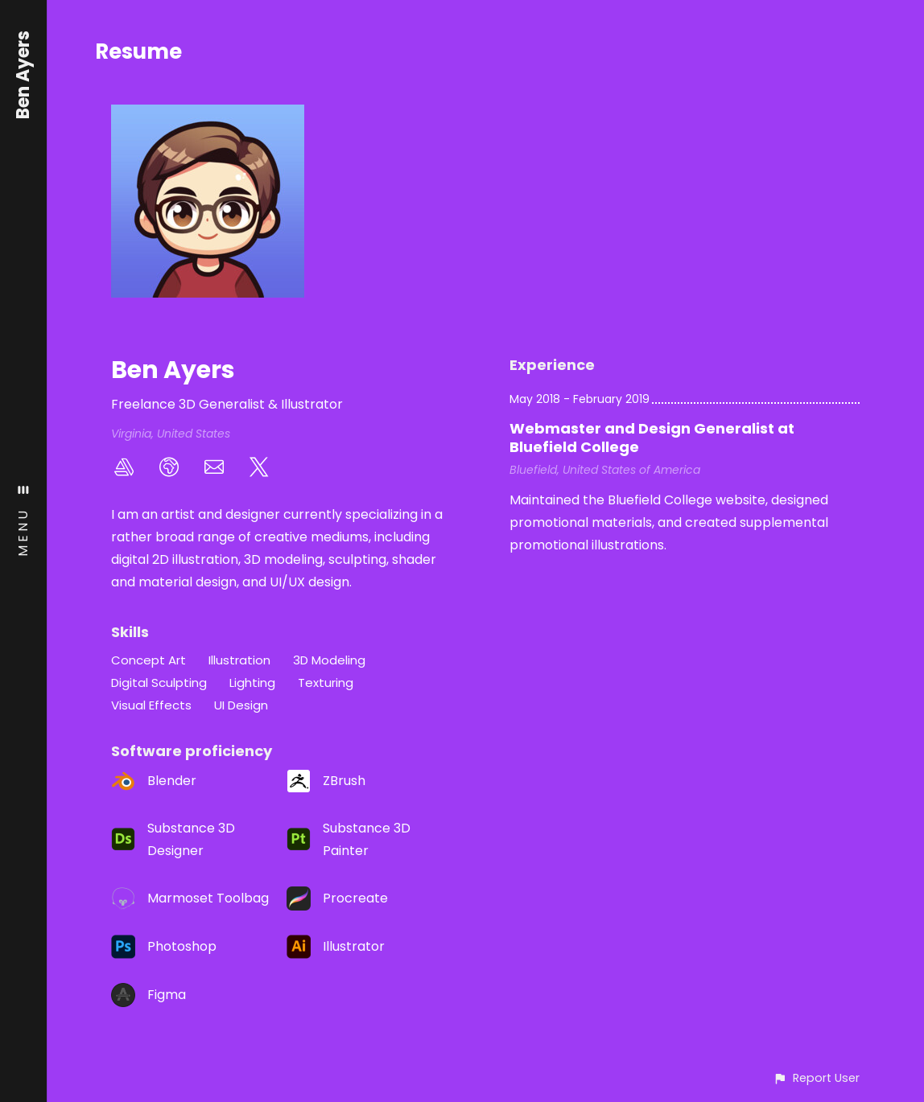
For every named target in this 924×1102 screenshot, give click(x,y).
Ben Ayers (23, 75)
